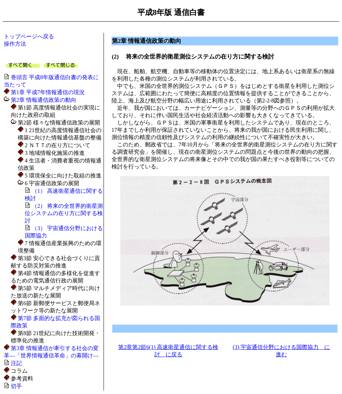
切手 (15, 386)
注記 (15, 363)
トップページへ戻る (29, 36)
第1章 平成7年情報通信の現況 (47, 92)
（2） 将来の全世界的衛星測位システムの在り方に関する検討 (64, 213)
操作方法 (15, 44)
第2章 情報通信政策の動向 (42, 100)
